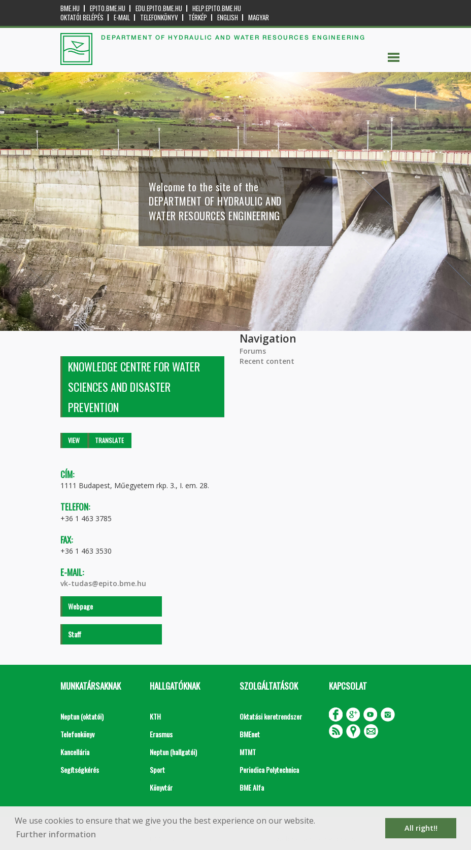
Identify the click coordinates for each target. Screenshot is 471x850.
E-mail (122, 17)
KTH (155, 716)
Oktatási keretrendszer (271, 716)
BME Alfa (252, 787)
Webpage (80, 606)
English (227, 17)
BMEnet (250, 734)
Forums (253, 351)
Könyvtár (161, 787)
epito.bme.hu (107, 8)
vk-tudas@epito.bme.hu (103, 583)
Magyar (258, 17)
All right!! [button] (421, 828)
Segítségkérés (79, 769)
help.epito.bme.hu (216, 8)
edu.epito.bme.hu (159, 8)
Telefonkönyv (159, 17)
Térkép (197, 17)
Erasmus (161, 734)
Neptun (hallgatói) (173, 751)
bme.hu (70, 8)
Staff (74, 634)
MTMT (248, 751)
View (74, 440)
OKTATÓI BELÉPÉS (82, 17)
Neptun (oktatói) (82, 716)
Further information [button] (56, 834)
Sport (157, 769)
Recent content (267, 361)
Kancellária (74, 751)
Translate (109, 440)
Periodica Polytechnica (269, 769)
